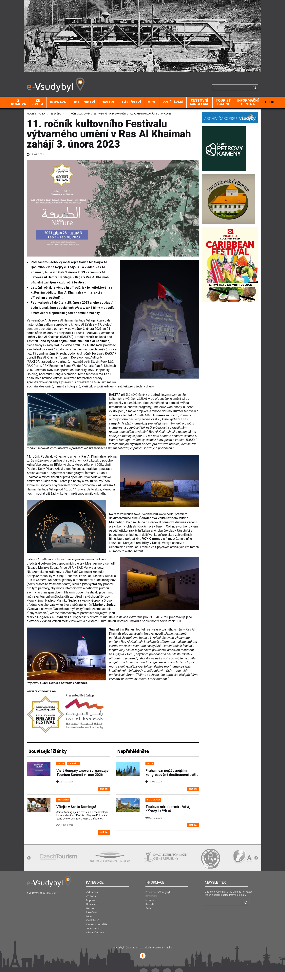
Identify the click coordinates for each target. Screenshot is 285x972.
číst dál (104, 788)
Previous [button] (29, 858)
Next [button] (256, 858)
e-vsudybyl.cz (34, 892)
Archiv (149, 908)
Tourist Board (223, 102)
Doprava (58, 102)
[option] (58, 856)
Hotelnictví (83, 102)
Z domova (18, 102)
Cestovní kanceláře (199, 102)
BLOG (269, 102)
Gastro (109, 102)
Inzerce (149, 900)
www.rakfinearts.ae (41, 691)
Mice (151, 102)
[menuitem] (18, 102)
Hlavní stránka (36, 114)
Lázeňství (131, 102)
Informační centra (248, 102)
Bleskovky (151, 896)
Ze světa (37, 102)
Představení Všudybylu (158, 892)
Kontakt (149, 904)
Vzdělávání (172, 102)
